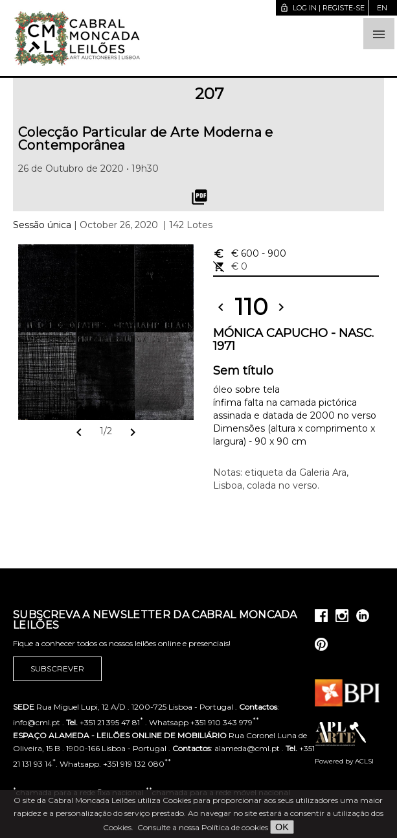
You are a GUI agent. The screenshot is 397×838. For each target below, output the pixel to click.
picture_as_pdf (199, 197)
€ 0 (230, 266)
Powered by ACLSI (344, 761)
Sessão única (42, 225)
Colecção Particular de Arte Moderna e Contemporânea (145, 138)
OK (282, 827)
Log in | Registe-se (322, 7)
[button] (378, 33)
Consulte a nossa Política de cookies (202, 827)
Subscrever (57, 669)
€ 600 (249, 253)
